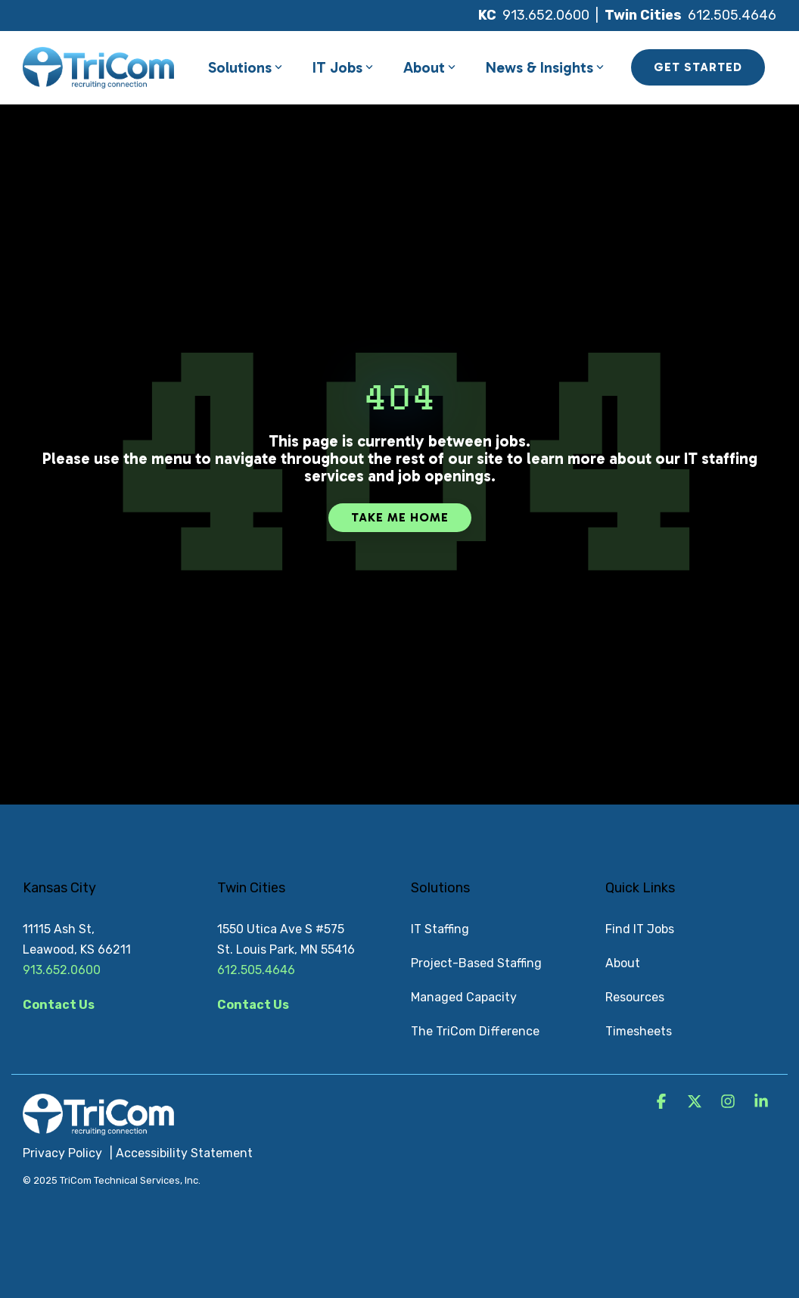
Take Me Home (400, 517)
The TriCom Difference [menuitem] (475, 1031)
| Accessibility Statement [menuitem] (181, 1153)
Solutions (245, 67)
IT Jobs (342, 67)
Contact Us (59, 1005)
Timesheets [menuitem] (638, 1031)
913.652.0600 (545, 15)
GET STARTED (698, 67)
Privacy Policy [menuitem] (62, 1153)
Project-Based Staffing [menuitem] (476, 963)
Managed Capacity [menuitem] (464, 997)
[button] (663, 1102)
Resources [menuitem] (634, 997)
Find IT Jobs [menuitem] (639, 929)
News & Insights (545, 67)
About (429, 67)
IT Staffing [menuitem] (440, 929)
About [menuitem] (622, 963)
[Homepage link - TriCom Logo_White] (98, 1127)
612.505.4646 (732, 15)
